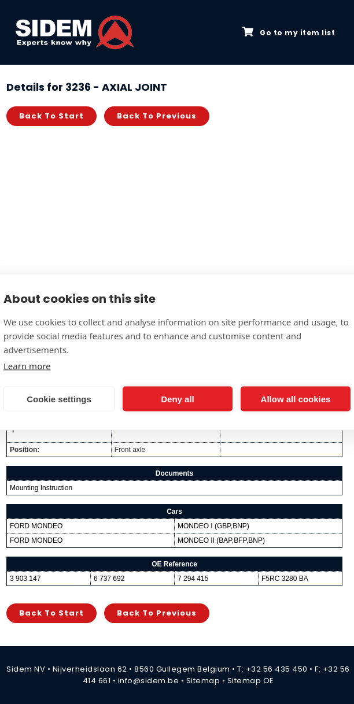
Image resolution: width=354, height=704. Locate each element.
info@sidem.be (148, 680)
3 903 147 (25, 579)
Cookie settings (59, 398)
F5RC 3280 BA (284, 579)
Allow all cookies (296, 398)
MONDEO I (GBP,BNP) (213, 526)
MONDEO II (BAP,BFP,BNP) (221, 540)
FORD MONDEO (36, 526)
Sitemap (203, 680)
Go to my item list (288, 32)
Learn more (27, 366)
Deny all (177, 398)
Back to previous (157, 115)
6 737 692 (109, 579)
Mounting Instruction (41, 488)
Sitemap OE (250, 680)
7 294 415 (193, 579)
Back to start (51, 115)
